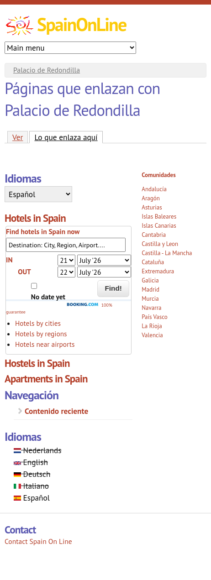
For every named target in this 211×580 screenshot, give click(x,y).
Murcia (150, 299)
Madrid (150, 289)
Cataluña (153, 262)
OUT (24, 271)
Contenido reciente (56, 411)
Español (32, 497)
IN (9, 259)
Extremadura (158, 271)
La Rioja (152, 326)
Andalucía (154, 189)
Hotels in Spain (35, 218)
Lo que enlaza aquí (68, 136)
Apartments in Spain (46, 378)
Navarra (151, 308)
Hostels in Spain (37, 363)
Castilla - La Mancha (167, 253)
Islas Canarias (159, 226)
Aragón (151, 198)
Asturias (152, 207)
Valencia (152, 335)
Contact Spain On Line (38, 541)
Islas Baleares (159, 216)
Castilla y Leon (160, 244)
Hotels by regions (41, 333)
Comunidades (158, 175)
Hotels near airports (44, 344)
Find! (113, 288)
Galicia (150, 280)
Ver (17, 137)
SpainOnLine (81, 24)
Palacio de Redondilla (46, 69)
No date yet (48, 296)
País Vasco (155, 317)
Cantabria (154, 235)
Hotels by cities (38, 323)
